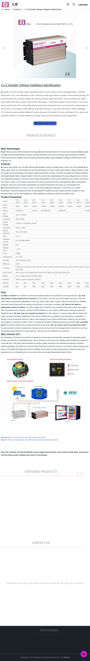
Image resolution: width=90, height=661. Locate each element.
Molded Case (25, 455)
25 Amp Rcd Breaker (25, 452)
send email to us (45, 123)
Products (17, 9)
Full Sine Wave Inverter (10, 455)
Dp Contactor (11, 452)
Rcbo (3, 452)
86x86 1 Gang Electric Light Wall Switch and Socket (26, 437)
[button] (68, 4)
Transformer (83, 452)
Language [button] (83, 5)
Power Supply (39, 452)
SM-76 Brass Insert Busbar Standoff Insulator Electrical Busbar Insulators (31, 440)
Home (6, 9)
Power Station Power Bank (67, 452)
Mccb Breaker (51, 452)
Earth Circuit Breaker (39, 455)
